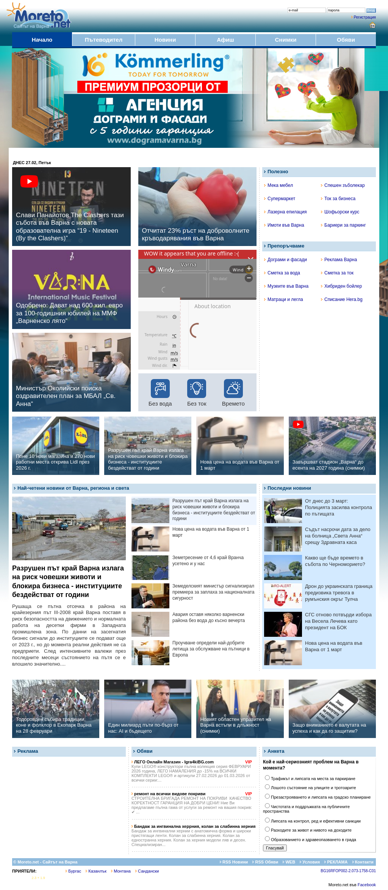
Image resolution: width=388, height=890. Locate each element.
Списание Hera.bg (342, 299)
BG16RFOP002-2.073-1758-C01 (348, 871)
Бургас (73, 871)
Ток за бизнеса (338, 198)
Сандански (147, 871)
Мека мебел (278, 185)
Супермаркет (279, 198)
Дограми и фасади (285, 259)
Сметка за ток (337, 273)
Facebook (367, 884)
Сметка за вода (282, 273)
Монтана (121, 871)
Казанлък (96, 871)
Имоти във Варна (284, 225)
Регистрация (365, 17)
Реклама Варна (339, 259)
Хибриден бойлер (341, 286)
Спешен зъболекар (343, 185)
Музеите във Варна (286, 286)
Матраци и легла (283, 299)
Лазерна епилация (285, 212)
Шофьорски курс (340, 212)
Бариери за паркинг (343, 225)
